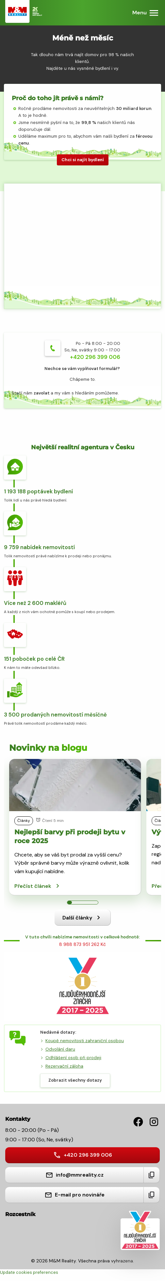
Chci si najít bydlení (82, 159)
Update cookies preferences (29, 1272)
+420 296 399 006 (95, 357)
